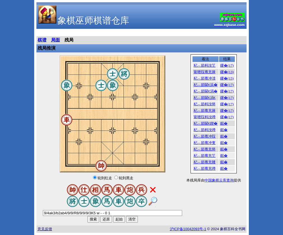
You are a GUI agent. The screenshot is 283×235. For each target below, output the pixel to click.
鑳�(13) (227, 72)
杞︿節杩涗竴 (204, 130)
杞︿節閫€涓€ (204, 98)
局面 (55, 40)
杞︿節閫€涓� (205, 91)
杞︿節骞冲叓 (204, 143)
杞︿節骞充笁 (204, 155)
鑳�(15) (227, 78)
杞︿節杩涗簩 (204, 104)
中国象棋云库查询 (219, 180)
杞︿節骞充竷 (204, 162)
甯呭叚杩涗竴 (204, 117)
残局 (68, 40)
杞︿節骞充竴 (204, 168)
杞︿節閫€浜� (205, 85)
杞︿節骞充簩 (204, 149)
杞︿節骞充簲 (204, 110)
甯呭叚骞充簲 (204, 72)
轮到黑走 (126, 178)
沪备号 (188, 229)
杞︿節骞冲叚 (204, 136)
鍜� (224, 123)
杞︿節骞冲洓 (204, 78)
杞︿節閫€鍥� (205, 123)
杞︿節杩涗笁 (204, 65)
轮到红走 (105, 178)
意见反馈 (45, 229)
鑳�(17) (227, 65)
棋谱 (42, 40)
